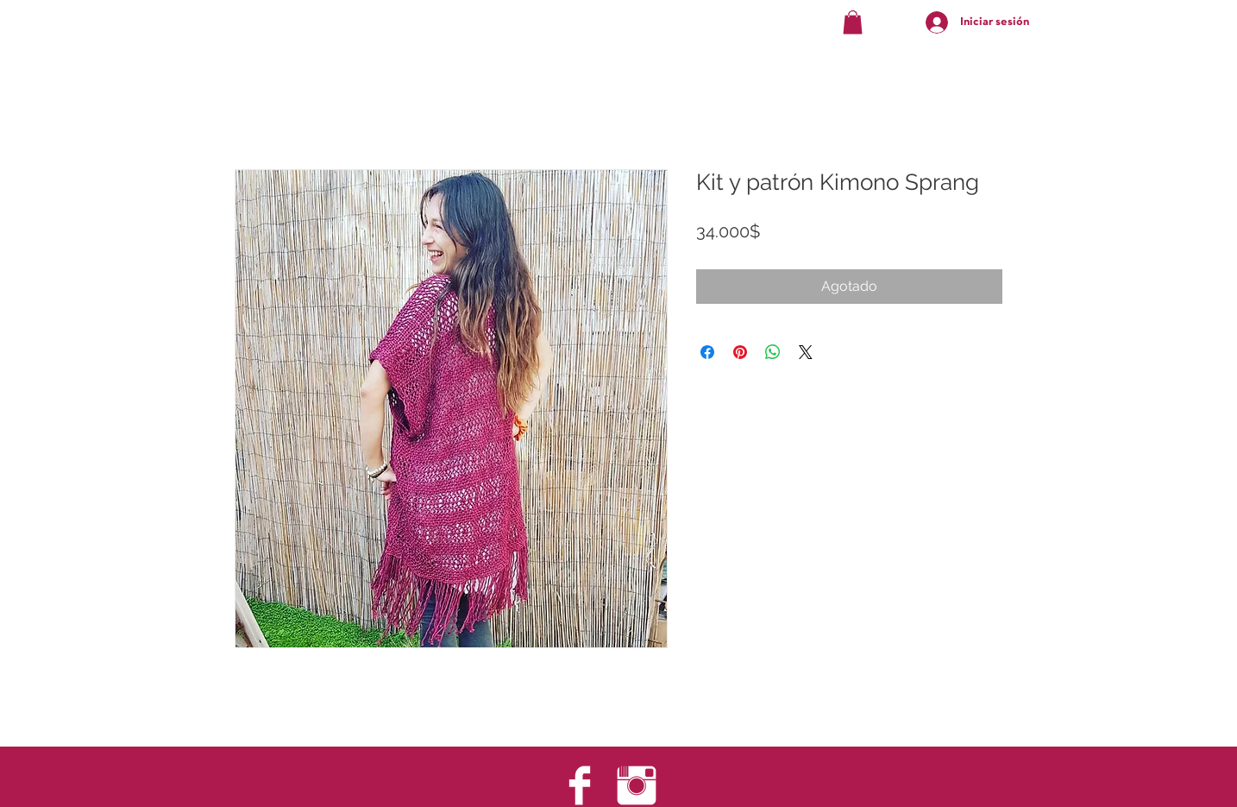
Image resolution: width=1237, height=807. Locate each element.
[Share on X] (805, 352)
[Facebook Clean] (580, 785)
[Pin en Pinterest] (740, 352)
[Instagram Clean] (636, 785)
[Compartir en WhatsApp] (773, 352)
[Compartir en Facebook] (707, 352)
